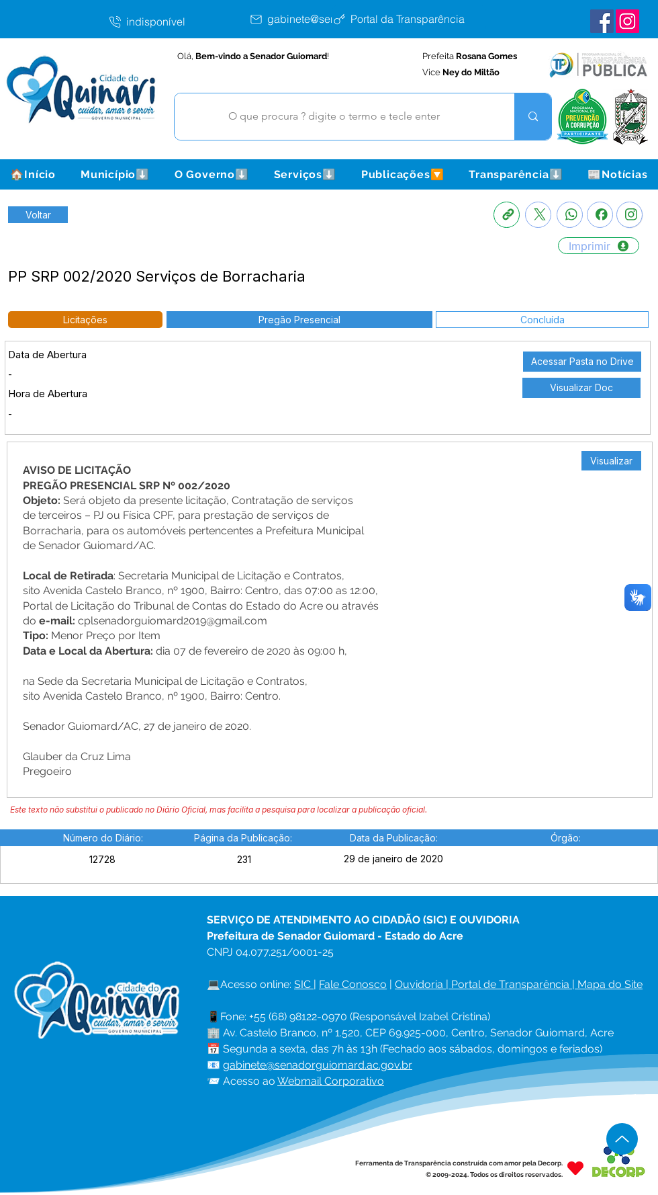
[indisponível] (177, 21)
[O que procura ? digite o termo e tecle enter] (334, 116)
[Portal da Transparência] (409, 19)
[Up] (622, 1139)
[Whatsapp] (570, 215)
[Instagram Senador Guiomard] (627, 21)
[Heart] (575, 1168)
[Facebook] (600, 215)
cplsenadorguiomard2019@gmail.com (172, 620)
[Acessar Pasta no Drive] (582, 362)
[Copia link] (506, 215)
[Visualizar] (611, 460)
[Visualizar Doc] (581, 388)
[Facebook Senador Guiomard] (602, 21)
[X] (538, 215)
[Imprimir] (598, 245)
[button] (114, 174)
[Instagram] (629, 215)
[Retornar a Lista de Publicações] (38, 214)
